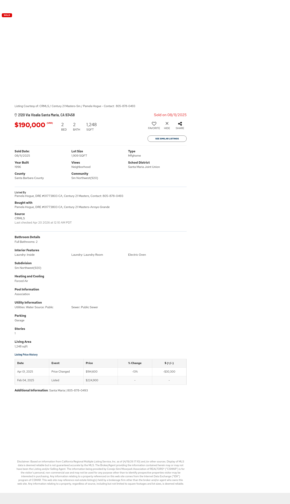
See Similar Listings (167, 138)
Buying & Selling (238, 5)
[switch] (154, 127)
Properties (211, 5)
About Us (262, 5)
